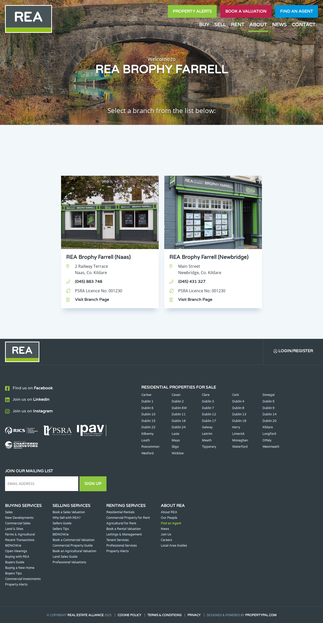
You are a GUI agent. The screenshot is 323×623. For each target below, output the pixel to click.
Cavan (176, 395)
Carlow (146, 395)
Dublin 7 (208, 408)
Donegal (268, 395)
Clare (205, 395)
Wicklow (178, 453)
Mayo (176, 440)
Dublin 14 (269, 414)
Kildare (267, 427)
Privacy (194, 615)
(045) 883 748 (88, 281)
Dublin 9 (268, 408)
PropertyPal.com (261, 615)
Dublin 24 (179, 427)
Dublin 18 (239, 421)
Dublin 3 (208, 401)
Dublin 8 (238, 408)
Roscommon (150, 447)
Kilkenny (147, 434)
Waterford (240, 447)
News (279, 25)
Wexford (147, 453)
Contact (303, 25)
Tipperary (209, 447)
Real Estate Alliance (85, 615)
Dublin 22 (148, 427)
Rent (237, 25)
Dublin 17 (209, 421)
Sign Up (93, 483)
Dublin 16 (179, 421)
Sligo (175, 447)
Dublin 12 (209, 414)
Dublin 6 (147, 408)
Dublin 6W (179, 408)
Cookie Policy (129, 615)
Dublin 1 (147, 401)
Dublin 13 (239, 414)
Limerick (238, 434)
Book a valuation (245, 11)
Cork (235, 395)
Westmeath (270, 447)
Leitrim (207, 434)
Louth (145, 440)
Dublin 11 (179, 414)
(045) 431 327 (191, 281)
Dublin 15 (148, 421)
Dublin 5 (268, 401)
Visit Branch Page (92, 299)
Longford (269, 434)
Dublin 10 (148, 414)
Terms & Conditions (164, 615)
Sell (220, 25)
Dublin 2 (178, 401)
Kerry (236, 427)
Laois (175, 434)
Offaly (266, 440)
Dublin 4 (238, 401)
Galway (207, 427)
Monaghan (240, 440)
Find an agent (296, 11)
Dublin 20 (269, 421)
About (258, 25)
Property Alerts (192, 11)
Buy (204, 25)
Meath (206, 440)
